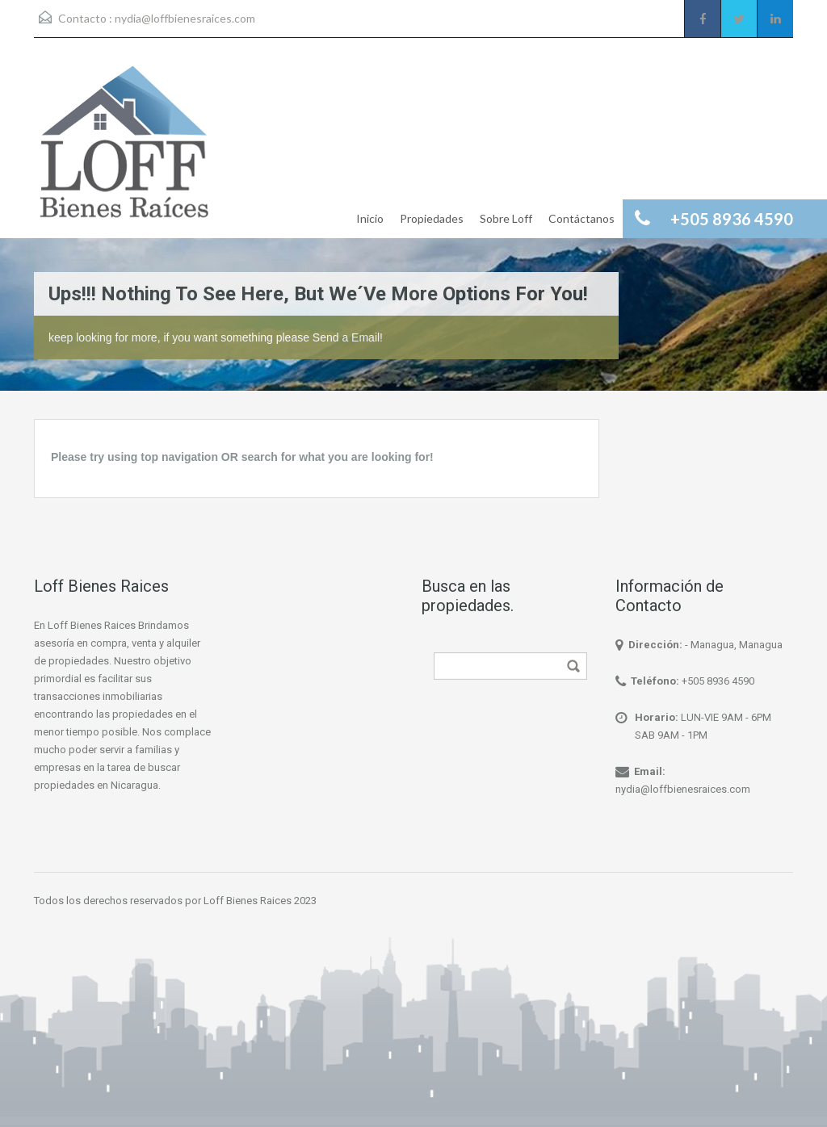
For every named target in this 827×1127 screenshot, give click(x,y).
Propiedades (432, 218)
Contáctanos (581, 218)
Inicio (370, 218)
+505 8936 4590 (718, 681)
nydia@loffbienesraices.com (185, 18)
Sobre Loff (506, 218)
